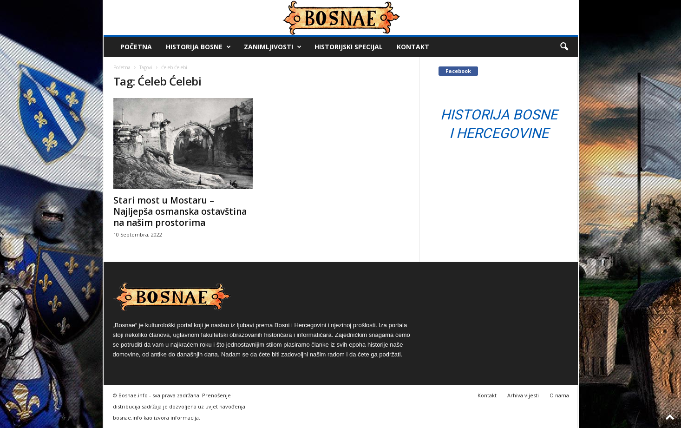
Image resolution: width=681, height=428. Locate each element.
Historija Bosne (198, 47)
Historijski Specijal (348, 46)
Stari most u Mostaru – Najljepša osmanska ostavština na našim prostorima (180, 211)
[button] (564, 47)
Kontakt (413, 46)
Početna (136, 46)
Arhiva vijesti (523, 395)
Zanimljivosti (272, 47)
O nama (559, 395)
